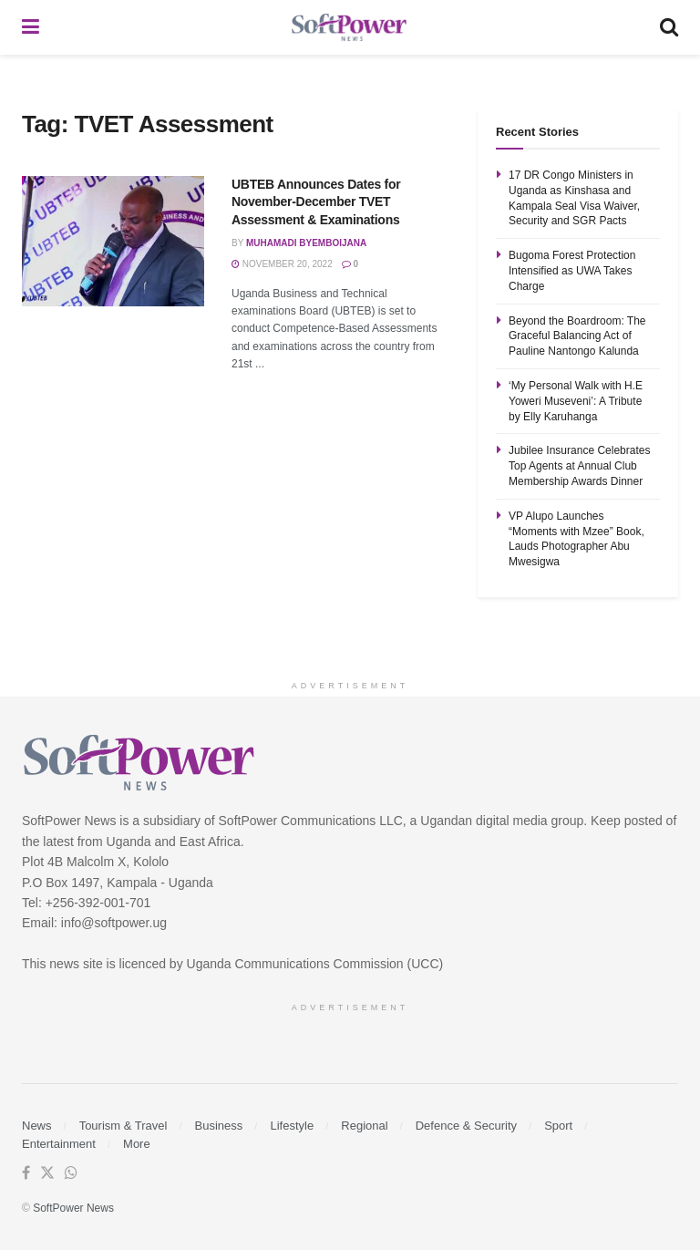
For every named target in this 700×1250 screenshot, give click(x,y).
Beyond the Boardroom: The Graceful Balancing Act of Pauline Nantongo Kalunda (577, 336)
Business (219, 1125)
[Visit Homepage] (350, 28)
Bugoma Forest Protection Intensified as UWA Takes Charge (572, 271)
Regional (364, 1125)
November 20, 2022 (282, 264)
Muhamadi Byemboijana (306, 243)
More (136, 1144)
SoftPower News (73, 1208)
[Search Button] (669, 27)
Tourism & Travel (123, 1125)
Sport (558, 1125)
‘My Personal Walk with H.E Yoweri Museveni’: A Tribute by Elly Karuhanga (576, 401)
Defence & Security (466, 1125)
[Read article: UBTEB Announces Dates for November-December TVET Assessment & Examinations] (113, 241)
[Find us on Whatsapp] (71, 1173)
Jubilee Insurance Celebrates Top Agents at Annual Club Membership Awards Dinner (579, 466)
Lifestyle (292, 1125)
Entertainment (59, 1144)
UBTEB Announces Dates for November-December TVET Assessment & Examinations (316, 202)
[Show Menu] (30, 27)
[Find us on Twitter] (47, 1173)
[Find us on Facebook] (26, 1173)
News (37, 1125)
